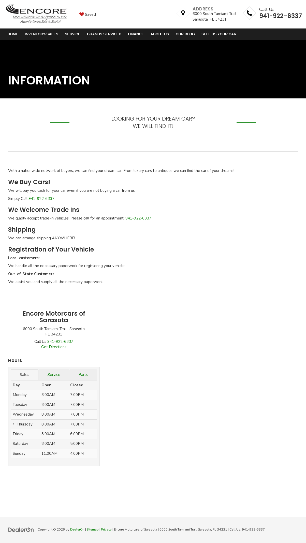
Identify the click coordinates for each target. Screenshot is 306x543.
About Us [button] (160, 34)
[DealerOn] (21, 529)
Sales (24, 374)
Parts (83, 374)
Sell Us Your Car (218, 34)
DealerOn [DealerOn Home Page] (77, 529)
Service (54, 374)
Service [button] (72, 34)
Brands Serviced (104, 34)
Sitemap (93, 529)
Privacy (106, 529)
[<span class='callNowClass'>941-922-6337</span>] (60, 341)
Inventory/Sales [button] (41, 34)
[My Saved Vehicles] (87, 14)
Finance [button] (136, 34)
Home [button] (13, 34)
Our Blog (185, 34)
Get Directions (53, 346)
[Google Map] (202, 381)
